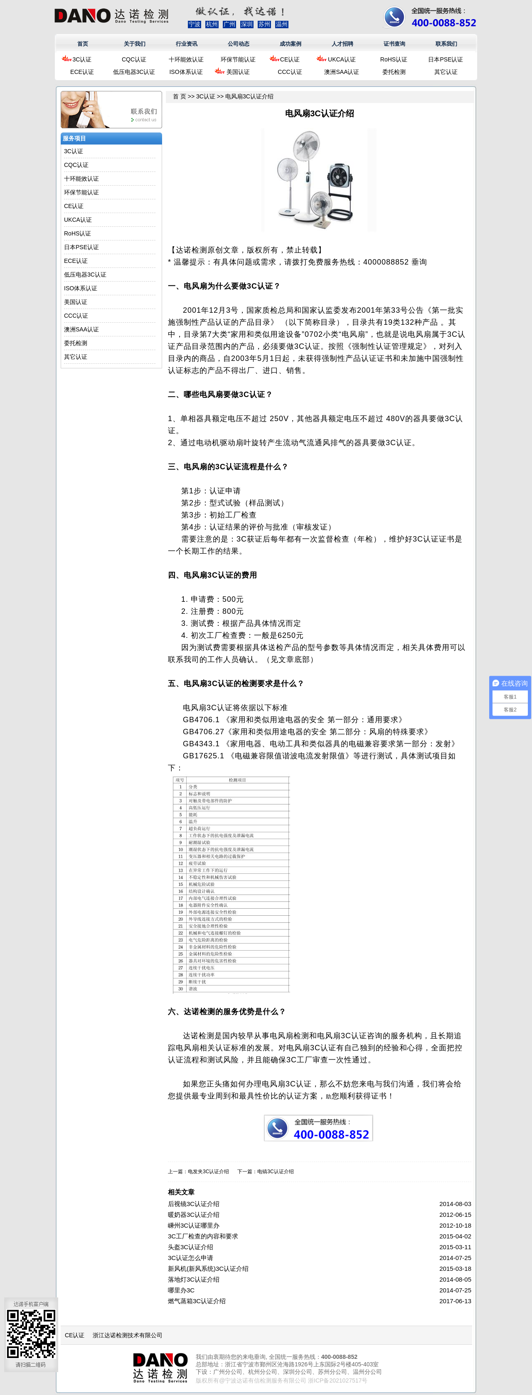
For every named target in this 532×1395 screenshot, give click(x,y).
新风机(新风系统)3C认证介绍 (208, 1268)
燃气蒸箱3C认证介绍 (197, 1300)
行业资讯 (186, 44)
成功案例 (290, 44)
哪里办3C (181, 1290)
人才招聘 (342, 44)
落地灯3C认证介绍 (193, 1279)
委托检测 (394, 72)
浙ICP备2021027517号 (337, 1380)
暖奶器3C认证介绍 (193, 1214)
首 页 (179, 96)
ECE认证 (82, 72)
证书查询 (394, 44)
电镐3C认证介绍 (275, 1171)
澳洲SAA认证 (341, 72)
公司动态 (238, 44)
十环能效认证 (186, 59)
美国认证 (238, 72)
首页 (82, 44)
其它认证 (446, 72)
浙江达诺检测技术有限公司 (128, 1335)
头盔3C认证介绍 (190, 1246)
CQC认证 (134, 59)
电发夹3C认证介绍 (208, 1171)
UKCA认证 (342, 59)
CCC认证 (290, 72)
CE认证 (290, 59)
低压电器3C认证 (134, 72)
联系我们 (446, 44)
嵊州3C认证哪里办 (193, 1225)
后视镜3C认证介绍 (193, 1203)
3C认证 (82, 59)
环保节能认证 (238, 59)
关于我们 (134, 44)
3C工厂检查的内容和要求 (203, 1236)
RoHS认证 (393, 59)
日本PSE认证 (445, 59)
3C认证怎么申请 (190, 1257)
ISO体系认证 (185, 72)
